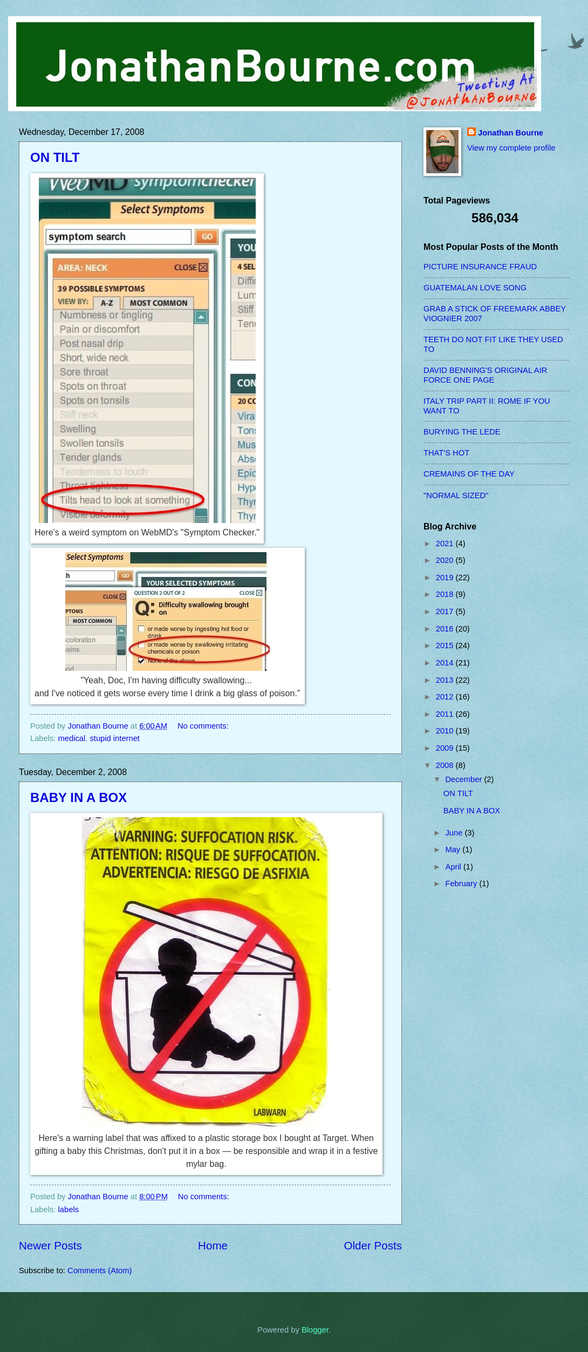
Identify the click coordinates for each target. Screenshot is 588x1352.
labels (68, 1209)
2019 (446, 577)
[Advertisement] (466, 1074)
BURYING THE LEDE (462, 431)
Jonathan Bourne (510, 132)
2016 (446, 628)
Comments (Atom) (99, 1270)
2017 (446, 611)
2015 (446, 645)
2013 (446, 680)
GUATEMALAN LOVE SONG (475, 287)
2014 (446, 662)
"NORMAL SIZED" (455, 495)
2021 (446, 543)
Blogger (315, 1330)
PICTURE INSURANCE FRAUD (480, 266)
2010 (446, 730)
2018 (446, 594)
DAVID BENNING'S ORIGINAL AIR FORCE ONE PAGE (485, 375)
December (464, 779)
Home (213, 1245)
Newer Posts (50, 1245)
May (453, 849)
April (454, 866)
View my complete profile (511, 148)
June (454, 832)
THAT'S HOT (446, 453)
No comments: (204, 726)
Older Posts (373, 1245)
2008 (446, 765)
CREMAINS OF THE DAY (469, 474)
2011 (446, 714)
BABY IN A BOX (78, 797)
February (462, 883)
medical (72, 738)
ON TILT (55, 157)
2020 (446, 560)
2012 (446, 696)
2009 (446, 748)
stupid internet (114, 738)
